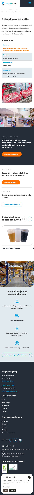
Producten (8, 12)
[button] (24, 219)
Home (3, 12)
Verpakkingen (15, 12)
